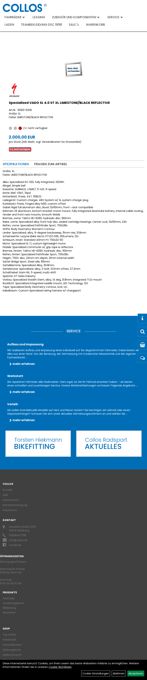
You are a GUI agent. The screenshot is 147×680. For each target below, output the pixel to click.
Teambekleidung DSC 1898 (41, 24)
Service (115, 17)
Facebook (15, 545)
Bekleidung (9, 608)
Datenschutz (11, 500)
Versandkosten (12, 645)
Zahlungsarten (12, 650)
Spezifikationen (16, 164)
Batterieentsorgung (15, 505)
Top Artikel (9, 634)
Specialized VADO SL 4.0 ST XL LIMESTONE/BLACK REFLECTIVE (59, 102)
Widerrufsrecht (12, 655)
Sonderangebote (13, 603)
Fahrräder (15, 17)
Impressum (10, 510)
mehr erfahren (24, 364)
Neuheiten (9, 612)
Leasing (39, 17)
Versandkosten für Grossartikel (61, 142)
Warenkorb (95, 24)
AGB (5, 495)
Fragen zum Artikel (50, 164)
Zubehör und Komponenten (76, 17)
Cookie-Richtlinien (60, 667)
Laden (9, 24)
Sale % (74, 24)
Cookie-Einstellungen (95, 673)
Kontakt (7, 490)
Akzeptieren (135, 673)
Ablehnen (119, 673)
